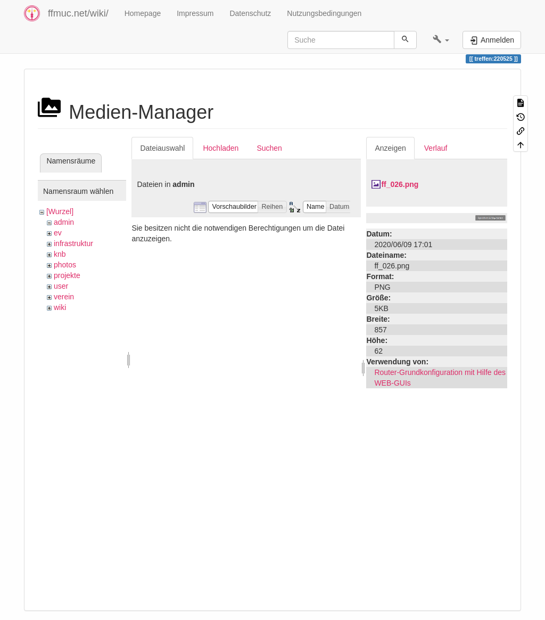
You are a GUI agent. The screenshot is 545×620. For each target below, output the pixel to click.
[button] (441, 40)
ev (58, 233)
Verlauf (436, 148)
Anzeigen (390, 148)
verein (64, 296)
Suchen (269, 148)
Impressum (195, 13)
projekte (67, 275)
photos (65, 264)
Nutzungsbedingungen (324, 13)
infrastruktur (73, 243)
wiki (60, 307)
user (61, 286)
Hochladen (220, 148)
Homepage (143, 13)
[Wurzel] (59, 211)
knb (60, 254)
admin (64, 222)
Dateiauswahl (162, 148)
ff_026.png (399, 184)
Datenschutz (250, 13)
